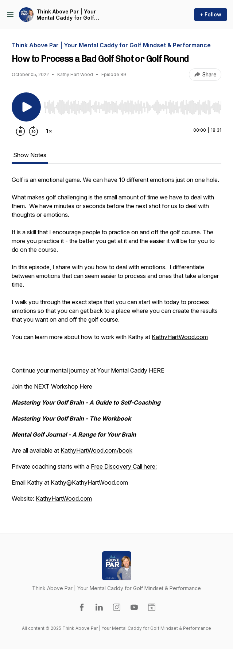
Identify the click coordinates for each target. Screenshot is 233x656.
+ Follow (210, 14)
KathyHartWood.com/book (96, 450)
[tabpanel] (116, 342)
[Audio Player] (132, 105)
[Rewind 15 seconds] (20, 131)
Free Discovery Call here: (124, 466)
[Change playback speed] (49, 131)
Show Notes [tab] (29, 155)
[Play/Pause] (26, 107)
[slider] (132, 107)
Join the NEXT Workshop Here (52, 386)
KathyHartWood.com (180, 337)
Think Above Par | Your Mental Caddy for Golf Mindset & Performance (67, 14)
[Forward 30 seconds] (33, 131)
